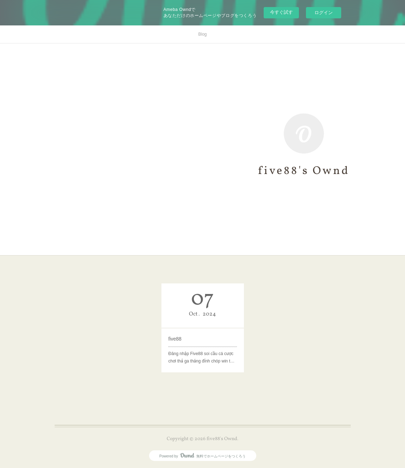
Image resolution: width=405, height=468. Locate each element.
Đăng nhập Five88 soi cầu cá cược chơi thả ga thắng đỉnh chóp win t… (201, 357)
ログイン (323, 12)
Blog (202, 34)
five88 (175, 339)
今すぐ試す (281, 12)
